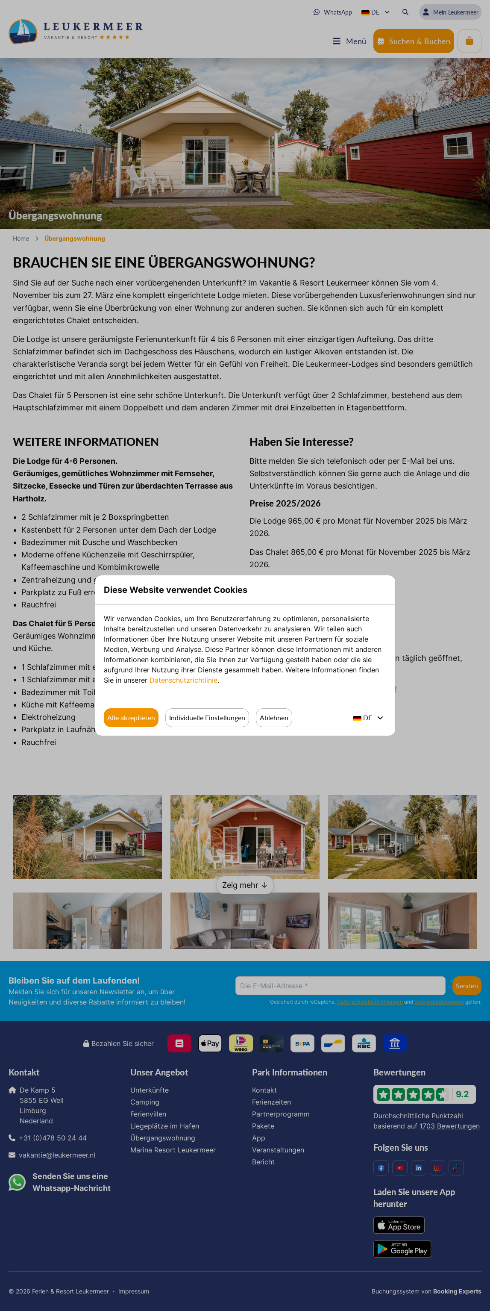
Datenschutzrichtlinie (183, 680)
